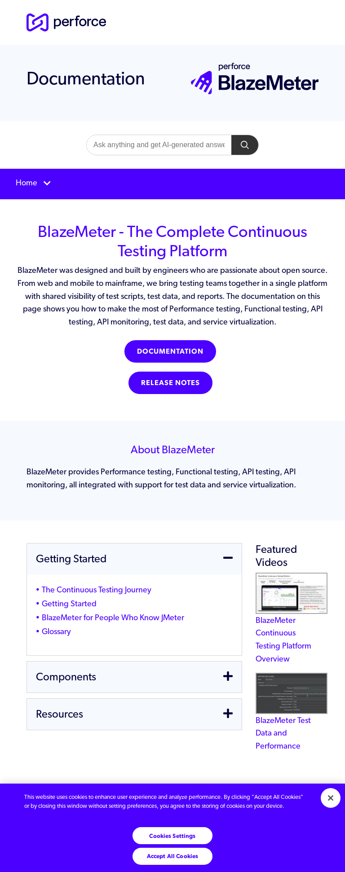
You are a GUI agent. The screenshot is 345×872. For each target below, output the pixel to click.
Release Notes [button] (170, 382)
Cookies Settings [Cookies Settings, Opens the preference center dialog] (172, 836)
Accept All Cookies (172, 856)
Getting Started (69, 603)
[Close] (331, 798)
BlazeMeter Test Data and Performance (291, 719)
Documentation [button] (170, 351)
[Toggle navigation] (172, 184)
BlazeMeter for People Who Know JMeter (113, 617)
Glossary (56, 631)
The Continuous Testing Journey (96, 589)
